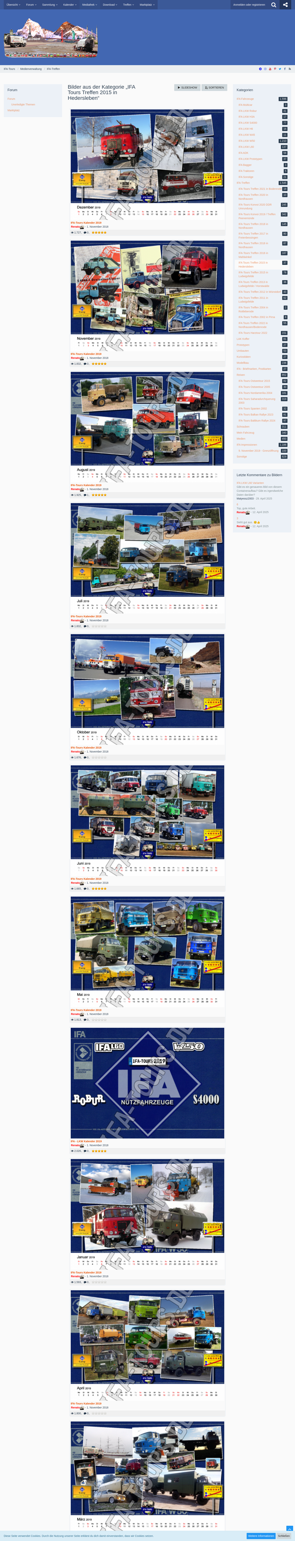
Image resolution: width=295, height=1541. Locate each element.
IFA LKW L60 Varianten (250, 482)
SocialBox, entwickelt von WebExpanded (147, 1529)
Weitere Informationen (261, 1535)
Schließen (284, 1535)
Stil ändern (285, 1498)
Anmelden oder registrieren (249, 4)
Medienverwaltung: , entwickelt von (147, 1509)
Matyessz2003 (245, 498)
